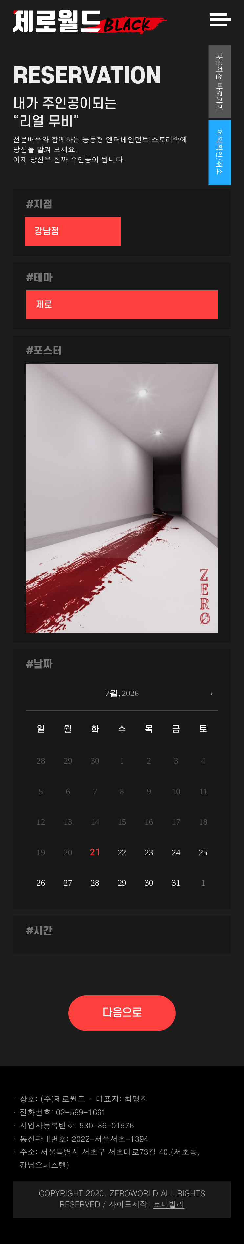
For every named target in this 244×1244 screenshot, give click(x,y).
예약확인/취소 (220, 152)
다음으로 (122, 1013)
